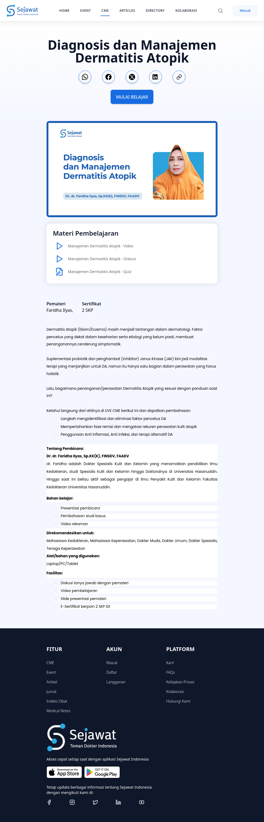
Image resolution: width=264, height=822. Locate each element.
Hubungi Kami (178, 701)
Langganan (115, 681)
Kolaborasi (175, 691)
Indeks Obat (56, 701)
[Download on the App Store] (64, 772)
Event (51, 672)
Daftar (111, 672)
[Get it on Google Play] (102, 772)
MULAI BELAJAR (132, 97)
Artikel (51, 681)
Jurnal (51, 691)
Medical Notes (58, 710)
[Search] (223, 10)
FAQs (170, 672)
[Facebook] (55, 802)
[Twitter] (102, 802)
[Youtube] (148, 802)
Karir (170, 662)
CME (50, 662)
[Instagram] (78, 802)
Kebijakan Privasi (180, 681)
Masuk (245, 10)
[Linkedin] (125, 802)
